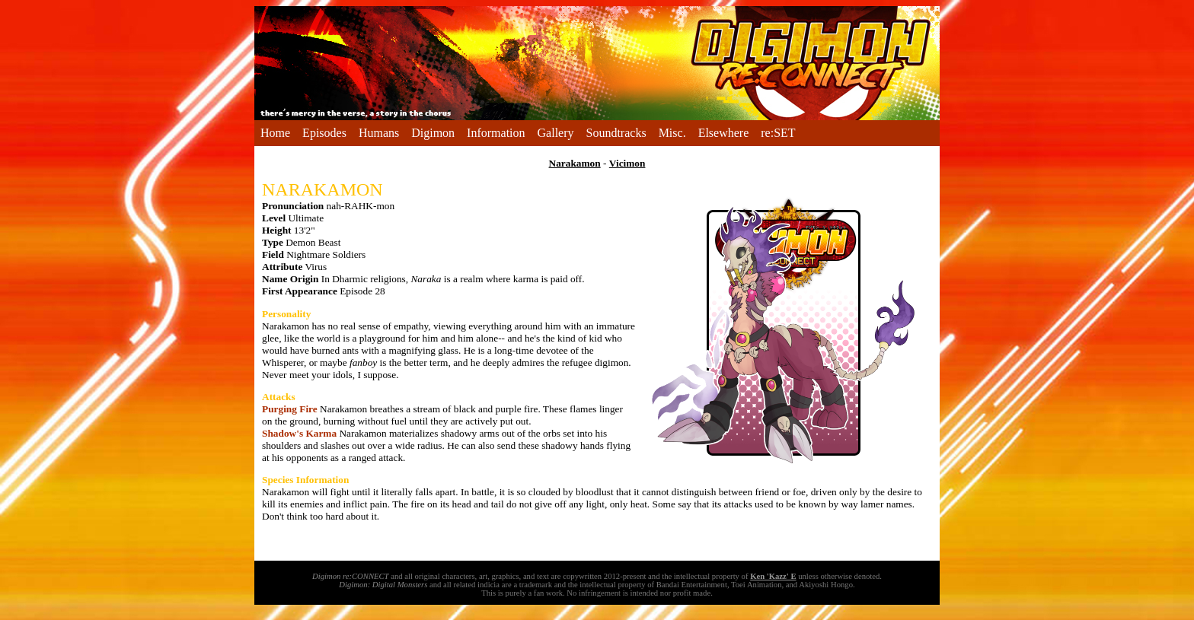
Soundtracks (616, 132)
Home (275, 132)
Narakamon (575, 163)
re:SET (778, 132)
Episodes (324, 132)
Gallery (556, 132)
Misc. (672, 132)
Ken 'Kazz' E (773, 576)
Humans (379, 132)
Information (496, 132)
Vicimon (627, 163)
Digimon (433, 132)
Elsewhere (723, 132)
